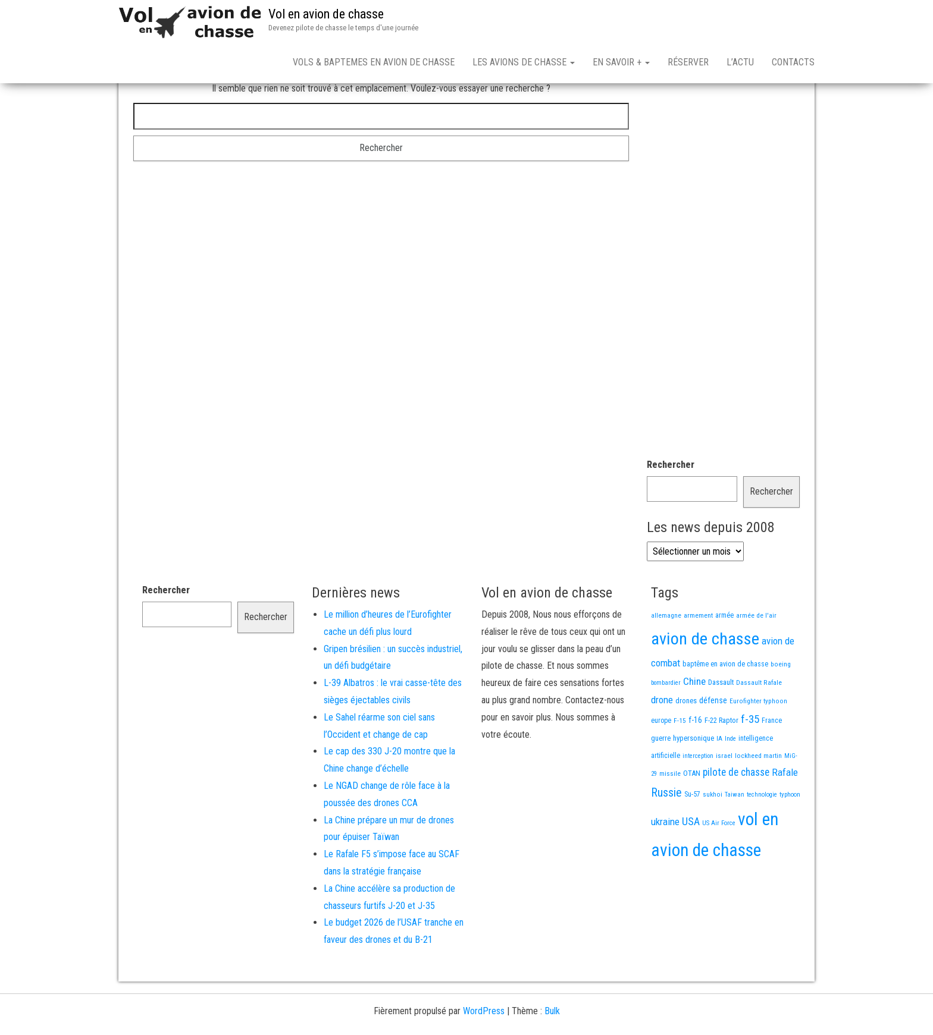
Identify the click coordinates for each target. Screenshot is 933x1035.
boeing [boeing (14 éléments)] (781, 705)
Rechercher (670, 506)
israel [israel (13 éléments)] (724, 797)
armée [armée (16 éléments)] (724, 657)
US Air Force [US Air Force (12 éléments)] (718, 865)
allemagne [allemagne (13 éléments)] (666, 657)
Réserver (688, 62)
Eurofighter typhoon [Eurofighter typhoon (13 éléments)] (758, 742)
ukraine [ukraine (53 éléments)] (665, 863)
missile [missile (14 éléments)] (670, 815)
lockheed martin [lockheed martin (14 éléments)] (758, 797)
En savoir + (621, 62)
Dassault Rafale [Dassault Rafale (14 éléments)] (759, 724)
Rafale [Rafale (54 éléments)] (785, 814)
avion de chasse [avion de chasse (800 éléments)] (705, 680)
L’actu (740, 62)
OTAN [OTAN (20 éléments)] (691, 814)
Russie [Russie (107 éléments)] (666, 834)
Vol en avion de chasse (326, 14)
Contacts (793, 62)
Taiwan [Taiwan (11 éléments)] (734, 836)
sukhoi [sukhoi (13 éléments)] (712, 836)
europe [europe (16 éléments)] (661, 762)
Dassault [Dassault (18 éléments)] (721, 723)
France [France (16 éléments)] (772, 762)
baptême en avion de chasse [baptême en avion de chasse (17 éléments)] (725, 705)
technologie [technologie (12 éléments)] (762, 836)
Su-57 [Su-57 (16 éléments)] (692, 836)
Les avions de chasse (523, 62)
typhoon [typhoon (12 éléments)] (789, 836)
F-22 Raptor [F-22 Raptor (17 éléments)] (721, 761)
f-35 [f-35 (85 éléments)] (750, 760)
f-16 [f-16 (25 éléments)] (695, 761)
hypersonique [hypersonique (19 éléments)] (693, 779)
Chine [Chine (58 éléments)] (694, 723)
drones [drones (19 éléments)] (686, 742)
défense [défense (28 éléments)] (713, 742)
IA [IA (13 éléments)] (719, 780)
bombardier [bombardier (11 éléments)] (666, 724)
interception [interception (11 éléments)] (697, 797)
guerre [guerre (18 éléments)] (661, 779)
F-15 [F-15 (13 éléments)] (680, 762)
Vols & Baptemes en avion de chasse (374, 62)
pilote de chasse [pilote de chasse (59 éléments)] (736, 814)
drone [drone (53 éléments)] (662, 741)
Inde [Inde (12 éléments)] (730, 780)
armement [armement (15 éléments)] (698, 657)
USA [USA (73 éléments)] (691, 863)
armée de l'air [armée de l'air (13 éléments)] (756, 657)
